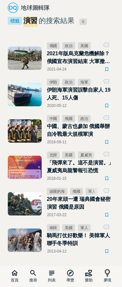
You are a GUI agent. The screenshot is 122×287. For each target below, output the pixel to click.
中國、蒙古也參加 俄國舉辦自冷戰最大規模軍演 (78, 130)
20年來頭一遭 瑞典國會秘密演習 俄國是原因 (79, 203)
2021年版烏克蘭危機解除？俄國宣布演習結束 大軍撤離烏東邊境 (78, 58)
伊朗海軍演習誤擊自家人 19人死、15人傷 (79, 93)
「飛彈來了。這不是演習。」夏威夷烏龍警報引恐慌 (80, 166)
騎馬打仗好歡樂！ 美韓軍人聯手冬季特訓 (78, 239)
